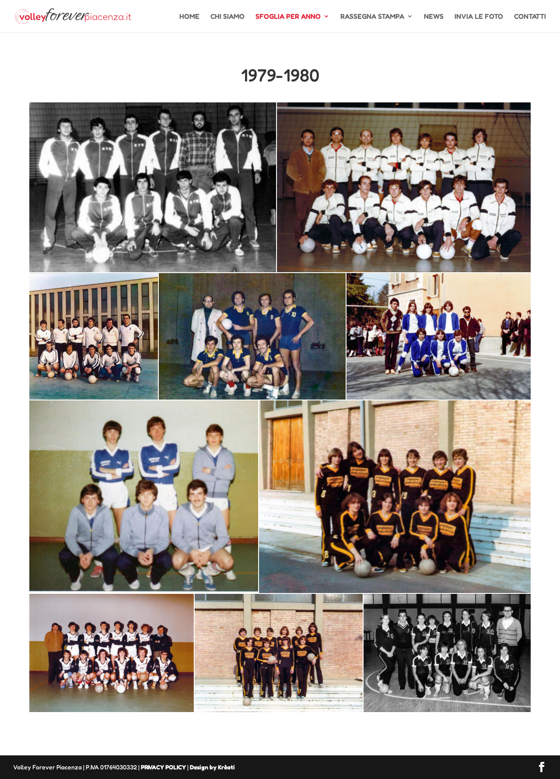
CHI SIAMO (227, 17)
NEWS (434, 17)
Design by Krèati (212, 767)
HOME (189, 17)
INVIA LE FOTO (479, 17)
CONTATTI (530, 17)
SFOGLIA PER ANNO (288, 17)
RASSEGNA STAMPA (372, 17)
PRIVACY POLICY (163, 767)
